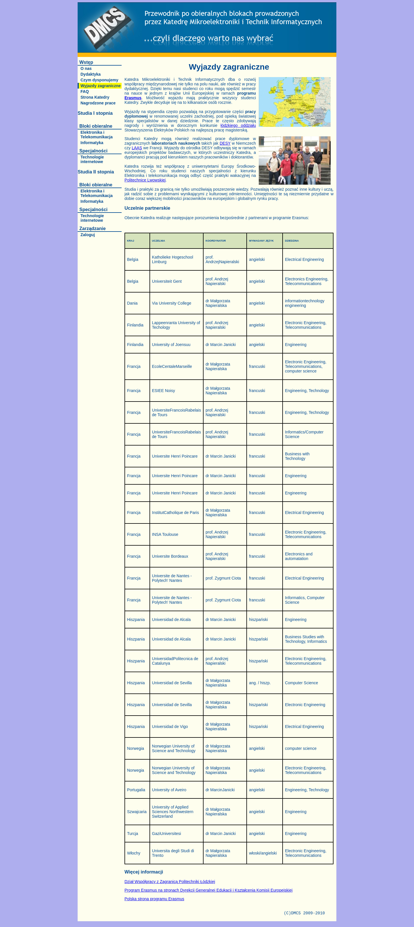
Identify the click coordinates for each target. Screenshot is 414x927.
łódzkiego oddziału (238, 125)
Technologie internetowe (92, 159)
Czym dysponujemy (99, 80)
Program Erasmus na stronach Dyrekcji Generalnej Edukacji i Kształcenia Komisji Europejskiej (208, 890)
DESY (225, 143)
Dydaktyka (90, 74)
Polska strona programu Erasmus (154, 899)
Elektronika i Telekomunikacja (96, 134)
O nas (86, 68)
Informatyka (91, 142)
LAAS (137, 148)
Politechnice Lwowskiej (145, 180)
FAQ (84, 91)
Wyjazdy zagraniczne (100, 85)
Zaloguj (87, 234)
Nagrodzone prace (98, 103)
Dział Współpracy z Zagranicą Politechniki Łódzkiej (169, 881)
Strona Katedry (94, 97)
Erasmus (132, 97)
